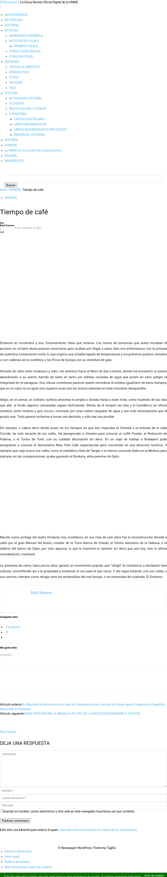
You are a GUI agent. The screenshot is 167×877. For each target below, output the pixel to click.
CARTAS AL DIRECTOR (24, 67)
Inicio (3, 194)
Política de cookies (17, 866)
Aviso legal (12, 861)
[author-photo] (8, 731)
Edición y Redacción (18, 855)
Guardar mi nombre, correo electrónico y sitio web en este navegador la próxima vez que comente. (69, 815)
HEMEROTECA (14, 161)
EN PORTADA (14, 20)
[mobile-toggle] (0, 6)
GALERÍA (11, 155)
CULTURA (11, 93)
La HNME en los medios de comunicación (33, 150)
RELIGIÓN (15, 82)
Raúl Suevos (7, 229)
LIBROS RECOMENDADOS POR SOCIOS (40, 129)
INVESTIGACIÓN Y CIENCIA (27, 108)
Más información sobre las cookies (28, 871)
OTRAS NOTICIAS (21, 56)
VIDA (12, 88)
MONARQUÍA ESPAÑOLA (26, 35)
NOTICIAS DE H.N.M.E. (24, 41)
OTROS (14, 77)
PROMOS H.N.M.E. (26, 46)
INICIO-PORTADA (16, 15)
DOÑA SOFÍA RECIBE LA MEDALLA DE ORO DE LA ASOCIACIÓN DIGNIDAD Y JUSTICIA (82, 718)
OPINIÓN (11, 145)
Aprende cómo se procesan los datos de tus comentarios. (99, 834)
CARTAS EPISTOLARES (29, 119)
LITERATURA (18, 114)
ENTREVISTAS (18, 72)
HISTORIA (11, 140)
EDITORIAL (12, 25)
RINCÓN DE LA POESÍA (29, 134)
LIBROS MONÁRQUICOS (30, 124)
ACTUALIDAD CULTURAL (25, 98)
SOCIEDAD (12, 61)
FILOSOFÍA (16, 103)
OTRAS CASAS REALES (24, 51)
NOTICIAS (11, 30)
